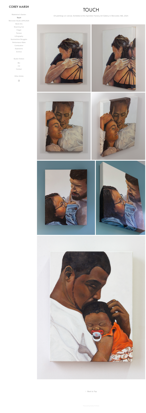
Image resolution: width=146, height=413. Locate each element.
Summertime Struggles (19, 39)
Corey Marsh (19, 7)
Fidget (19, 30)
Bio (19, 63)
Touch (19, 17)
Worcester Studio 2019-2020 (19, 21)
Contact (19, 69)
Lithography (19, 36)
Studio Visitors (19, 59)
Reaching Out (19, 27)
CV (19, 66)
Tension (19, 33)
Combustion (19, 45)
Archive (19, 52)
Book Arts (18, 24)
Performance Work (19, 42)
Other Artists (18, 76)
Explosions (19, 48)
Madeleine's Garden (19, 14)
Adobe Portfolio (94, 406)
